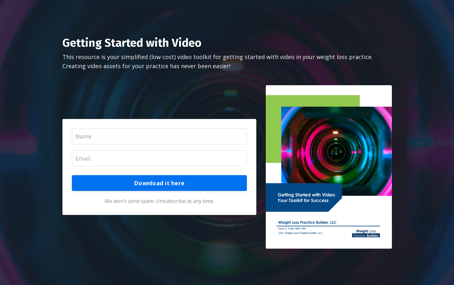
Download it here (159, 183)
